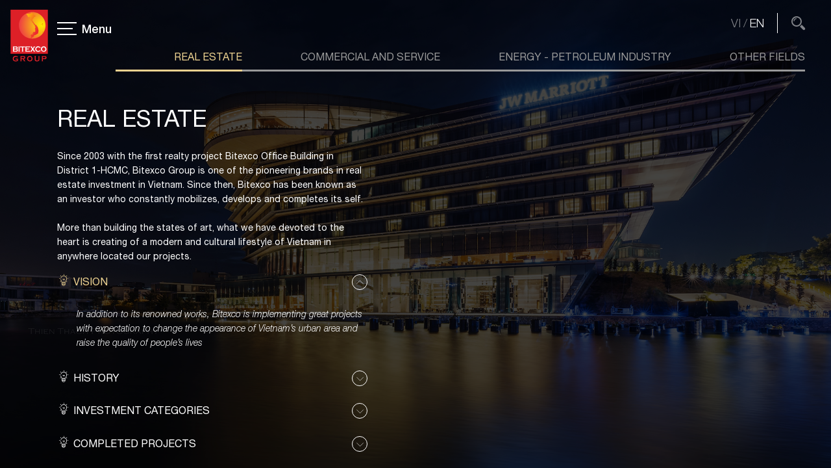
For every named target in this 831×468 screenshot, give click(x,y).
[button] (212, 282)
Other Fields (767, 56)
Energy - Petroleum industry (585, 56)
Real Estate (208, 56)
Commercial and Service (370, 56)
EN (757, 23)
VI (736, 23)
